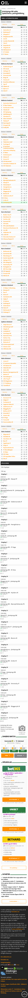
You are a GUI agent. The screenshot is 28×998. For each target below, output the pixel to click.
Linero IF (5, 361)
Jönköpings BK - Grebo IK (9, 661)
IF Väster (5, 54)
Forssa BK (6, 420)
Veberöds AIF (7, 368)
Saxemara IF (6, 340)
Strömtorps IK (7, 155)
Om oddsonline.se (6, 957)
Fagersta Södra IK (8, 404)
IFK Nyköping (7, 112)
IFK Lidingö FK (7, 262)
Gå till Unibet (13, 829)
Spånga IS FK (7, 260)
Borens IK (6, 193)
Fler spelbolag (13, 867)
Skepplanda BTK (8, 36)
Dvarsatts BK (7, 75)
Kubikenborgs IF (8, 66)
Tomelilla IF (6, 385)
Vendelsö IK (6, 436)
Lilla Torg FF (6, 379)
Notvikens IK (7, 217)
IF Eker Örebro (7, 105)
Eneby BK (6, 127)
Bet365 (12, 780)
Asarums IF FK (7, 335)
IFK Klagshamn (7, 381)
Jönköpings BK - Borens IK (9, 638)
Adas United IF (7, 118)
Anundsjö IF (6, 73)
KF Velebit (6, 52)
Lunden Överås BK (8, 41)
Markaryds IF (7, 310)
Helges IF (5, 400)
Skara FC (5, 140)
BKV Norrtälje (7, 269)
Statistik (19, 755)
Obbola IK (6, 86)
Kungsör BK (6, 125)
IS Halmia (6, 301)
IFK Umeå (6, 69)
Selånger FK (6, 71)
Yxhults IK (6, 110)
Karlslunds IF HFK (8, 107)
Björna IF (6, 88)
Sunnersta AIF (7, 253)
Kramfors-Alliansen (9, 82)
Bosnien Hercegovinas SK (10, 372)
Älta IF (5, 458)
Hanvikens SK (7, 439)
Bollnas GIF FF (7, 411)
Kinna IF (5, 294)
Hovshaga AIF (7, 333)
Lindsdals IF (6, 331)
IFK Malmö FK (7, 365)
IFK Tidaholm (7, 166)
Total (21, 24)
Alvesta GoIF (7, 346)
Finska (16, 965)
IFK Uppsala (6, 271)
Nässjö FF (6, 182)
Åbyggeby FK (7, 409)
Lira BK (5, 230)
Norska (11, 965)
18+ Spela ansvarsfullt (11, 771)
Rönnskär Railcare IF (9, 237)
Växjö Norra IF (7, 324)
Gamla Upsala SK (8, 258)
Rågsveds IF (6, 434)
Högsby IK (6, 329)
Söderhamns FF (7, 406)
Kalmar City (6, 338)
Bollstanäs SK (7, 251)
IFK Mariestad (7, 161)
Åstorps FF (6, 290)
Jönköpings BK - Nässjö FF (9, 479)
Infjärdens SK (7, 232)
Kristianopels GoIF (8, 344)
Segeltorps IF (7, 443)
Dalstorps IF (6, 32)
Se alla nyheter (13, 901)
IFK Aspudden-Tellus (9, 456)
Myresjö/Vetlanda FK (9, 180)
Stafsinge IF (6, 303)
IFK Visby (6, 454)
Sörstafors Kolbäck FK (9, 163)
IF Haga (5, 178)
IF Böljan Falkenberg (9, 288)
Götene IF (6, 157)
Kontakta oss (15, 911)
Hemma (5, 24)
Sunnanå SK (6, 221)
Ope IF (5, 84)
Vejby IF (5, 299)
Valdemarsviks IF (8, 196)
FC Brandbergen (8, 450)
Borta (13, 24)
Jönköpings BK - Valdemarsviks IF (11, 502)
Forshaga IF (6, 144)
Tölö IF (5, 43)
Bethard (13, 848)
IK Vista (5, 198)
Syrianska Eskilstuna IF (10, 103)
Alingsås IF (6, 34)
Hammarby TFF (7, 264)
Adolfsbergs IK (7, 114)
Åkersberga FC (7, 256)
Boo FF (5, 441)
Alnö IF (5, 91)
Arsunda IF (6, 413)
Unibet (12, 818)
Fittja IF (5, 445)
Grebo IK (5, 200)
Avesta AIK (6, 415)
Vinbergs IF (6, 312)
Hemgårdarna (7, 187)
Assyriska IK (6, 45)
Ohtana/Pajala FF (8, 239)
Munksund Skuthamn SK (10, 228)
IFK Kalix (5, 223)
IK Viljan (5, 452)
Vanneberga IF (7, 376)
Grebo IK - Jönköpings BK (9, 536)
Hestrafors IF (7, 30)
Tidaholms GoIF (7, 142)
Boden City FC (7, 215)
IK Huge (5, 417)
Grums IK (6, 159)
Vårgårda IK (6, 47)
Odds (6, 755)
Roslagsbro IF (7, 267)
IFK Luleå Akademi (8, 226)
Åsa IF (5, 292)
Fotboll (4, 8)
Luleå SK (5, 234)
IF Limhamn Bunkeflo (9, 363)
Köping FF (6, 121)
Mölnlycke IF (7, 50)
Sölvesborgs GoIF (8, 327)
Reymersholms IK (8, 447)
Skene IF (5, 308)
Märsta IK (6, 275)
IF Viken (5, 152)
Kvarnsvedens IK (8, 422)
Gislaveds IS (6, 305)
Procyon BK (6, 273)
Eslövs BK (6, 370)
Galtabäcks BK (7, 297)
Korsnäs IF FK (7, 398)
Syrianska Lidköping (9, 150)
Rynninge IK (6, 123)
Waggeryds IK (7, 191)
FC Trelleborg (7, 383)
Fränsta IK (6, 80)
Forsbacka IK (7, 402)
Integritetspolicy (5, 962)
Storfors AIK (6, 219)
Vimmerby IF (7, 185)
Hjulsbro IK (6, 189)
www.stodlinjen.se (17, 929)
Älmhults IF (6, 342)
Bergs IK (5, 77)
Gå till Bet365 (13, 799)
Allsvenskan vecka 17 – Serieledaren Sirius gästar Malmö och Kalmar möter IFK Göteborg (13, 883)
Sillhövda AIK (7, 349)
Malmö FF (6, 374)
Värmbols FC (7, 116)
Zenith (5, 39)
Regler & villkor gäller (21, 771)
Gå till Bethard (13, 858)
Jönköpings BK (7, 202)
